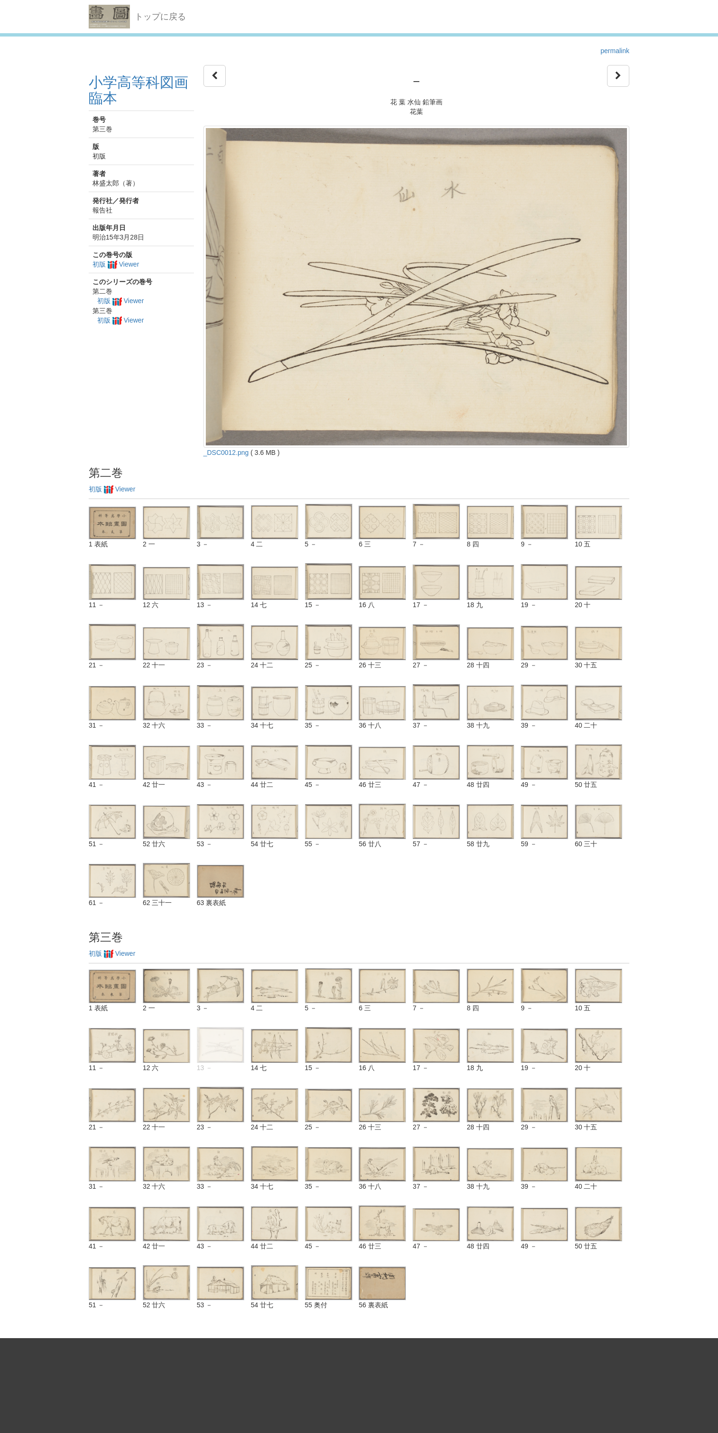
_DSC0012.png (226, 452)
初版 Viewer (115, 264)
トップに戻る (160, 16)
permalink (614, 51)
